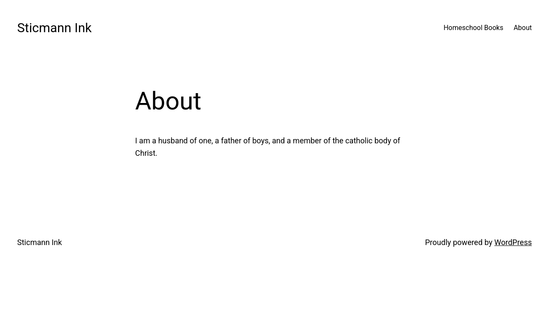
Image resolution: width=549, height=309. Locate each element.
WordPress (513, 242)
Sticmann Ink (54, 27)
